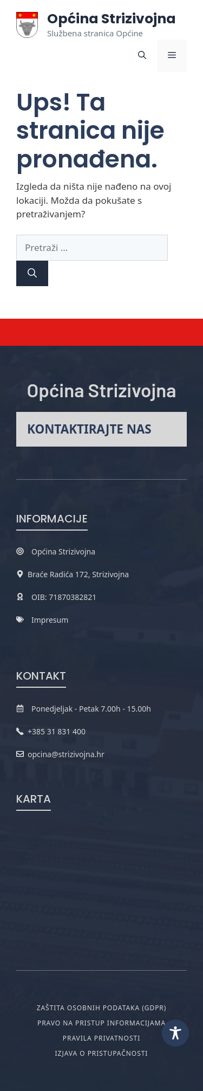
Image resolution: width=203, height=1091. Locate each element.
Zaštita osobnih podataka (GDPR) (102, 1007)
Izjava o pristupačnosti (101, 1053)
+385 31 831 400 (57, 731)
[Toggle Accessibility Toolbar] (175, 1033)
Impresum (49, 620)
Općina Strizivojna (111, 18)
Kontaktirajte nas (89, 429)
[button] (142, 56)
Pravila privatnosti (101, 1038)
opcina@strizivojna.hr (66, 754)
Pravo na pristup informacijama (101, 1023)
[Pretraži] (32, 274)
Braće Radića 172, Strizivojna (78, 574)
